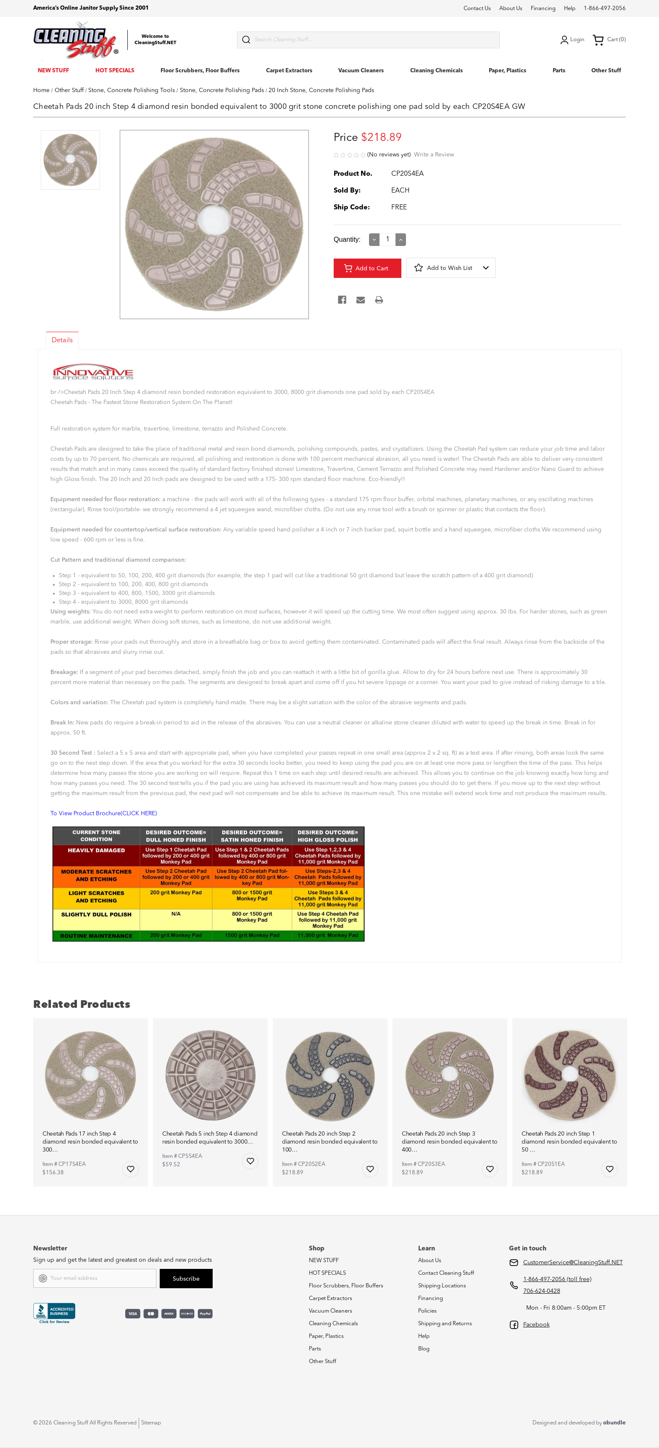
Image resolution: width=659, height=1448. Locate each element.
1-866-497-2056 (605, 8)
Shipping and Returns (445, 1323)
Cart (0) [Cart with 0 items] (609, 40)
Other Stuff (606, 71)
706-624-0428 (541, 1291)
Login (572, 40)
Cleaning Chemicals (436, 71)
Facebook (536, 1325)
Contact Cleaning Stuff (446, 1273)
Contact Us (477, 8)
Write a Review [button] (434, 155)
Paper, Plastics (507, 71)
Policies (427, 1311)
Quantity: (347, 239)
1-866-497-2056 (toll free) (557, 1279)
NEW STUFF (53, 71)
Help (569, 8)
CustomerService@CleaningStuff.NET (573, 1263)
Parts (559, 71)
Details (62, 340)
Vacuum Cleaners (361, 71)
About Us (510, 8)
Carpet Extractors (289, 71)
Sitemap (151, 1423)
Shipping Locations (442, 1286)
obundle (614, 1423)
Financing (543, 8)
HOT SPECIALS (114, 71)
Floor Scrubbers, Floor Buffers (200, 71)
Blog (424, 1349)
